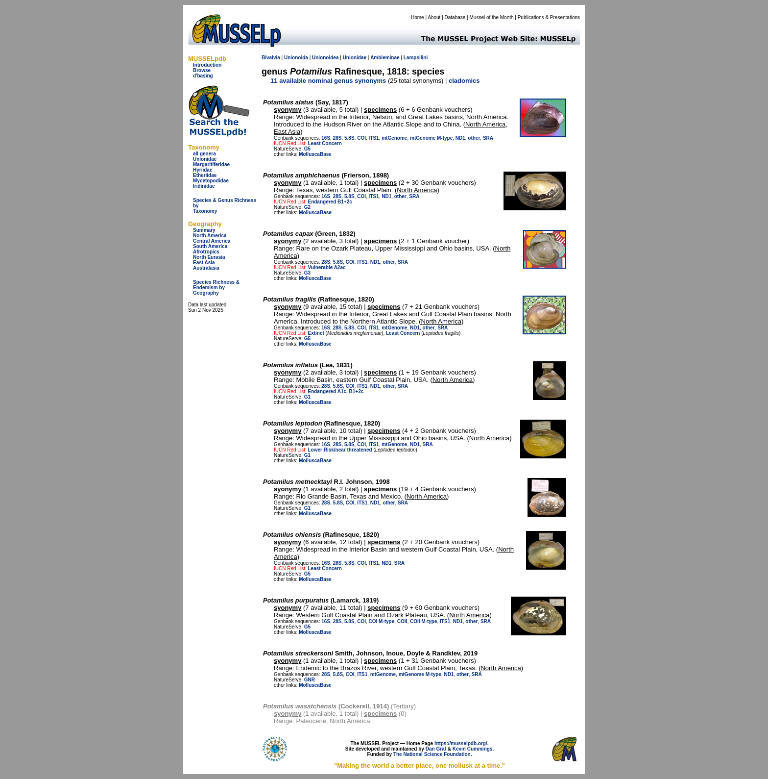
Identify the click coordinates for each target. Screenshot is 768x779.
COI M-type (382, 621)
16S (325, 138)
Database (455, 17)
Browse (202, 70)
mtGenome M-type (431, 138)
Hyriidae (202, 170)
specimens (380, 109)
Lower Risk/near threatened (340, 449)
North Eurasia (209, 257)
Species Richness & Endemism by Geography (216, 287)
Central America (211, 241)
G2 (307, 207)
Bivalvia (271, 57)
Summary (204, 230)
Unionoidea (325, 57)
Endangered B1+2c (330, 201)
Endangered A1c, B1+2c (335, 391)
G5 (307, 148)
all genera (204, 153)
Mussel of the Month (492, 17)
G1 (307, 397)
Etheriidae (204, 175)
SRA (488, 138)
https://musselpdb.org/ (460, 743)
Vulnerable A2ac (326, 267)
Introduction (207, 65)
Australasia (206, 268)
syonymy (287, 109)
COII (402, 621)
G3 (307, 273)
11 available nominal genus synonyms (328, 80)
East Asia (204, 262)
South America (210, 246)
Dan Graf (436, 749)
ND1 (460, 138)
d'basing (203, 75)
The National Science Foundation (432, 754)
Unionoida (296, 57)
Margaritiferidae (211, 164)
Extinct (316, 333)
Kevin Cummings (473, 749)
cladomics (464, 80)
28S (337, 138)
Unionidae (204, 159)
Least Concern (324, 143)
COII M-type (423, 621)
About (434, 17)
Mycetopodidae (211, 180)
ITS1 (374, 138)
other (474, 138)
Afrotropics (206, 251)
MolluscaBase (315, 154)
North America (210, 235)
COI (361, 138)
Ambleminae (384, 57)
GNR (309, 679)
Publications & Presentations (549, 17)
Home (417, 17)
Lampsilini (416, 57)
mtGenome (394, 138)
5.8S (349, 138)
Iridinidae (204, 186)
